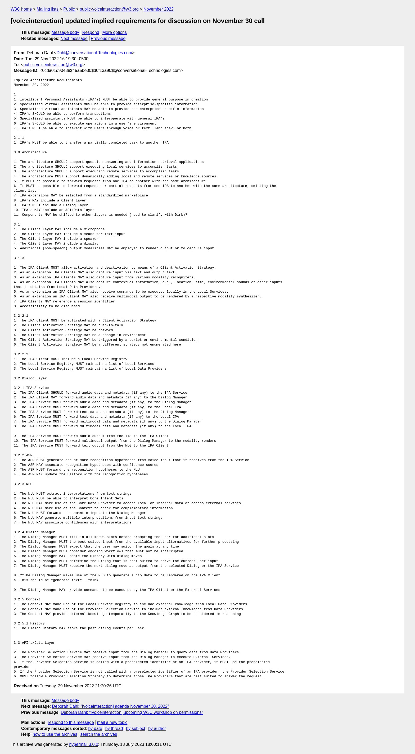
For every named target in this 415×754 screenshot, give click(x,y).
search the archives (98, 734)
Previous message (108, 38)
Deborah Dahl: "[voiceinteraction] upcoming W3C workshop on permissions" (132, 712)
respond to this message (71, 722)
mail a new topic (112, 722)
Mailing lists (47, 9)
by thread (114, 728)
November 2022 (158, 9)
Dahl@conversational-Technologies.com (94, 52)
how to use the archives (55, 734)
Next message (74, 38)
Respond (90, 32)
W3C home (21, 9)
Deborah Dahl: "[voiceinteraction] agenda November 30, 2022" (110, 706)
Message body (65, 32)
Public (69, 9)
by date (95, 728)
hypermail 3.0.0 (83, 744)
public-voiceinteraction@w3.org (109, 9)
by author (157, 728)
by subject (135, 728)
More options (114, 32)
